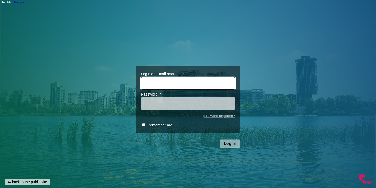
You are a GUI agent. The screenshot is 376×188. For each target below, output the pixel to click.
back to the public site (29, 182)
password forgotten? (219, 116)
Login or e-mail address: (162, 74)
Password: (151, 94)
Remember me (159, 125)
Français (19, 2)
